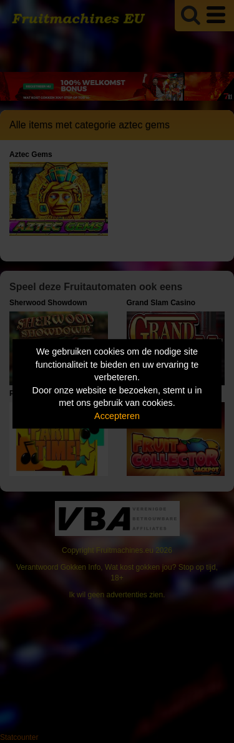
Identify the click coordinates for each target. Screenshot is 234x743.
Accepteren (117, 416)
